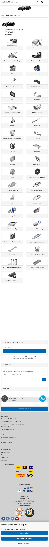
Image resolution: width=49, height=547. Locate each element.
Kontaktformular (5, 452)
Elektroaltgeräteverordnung (8, 432)
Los (44, 379)
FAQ (2, 455)
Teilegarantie (4, 457)
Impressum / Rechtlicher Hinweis (10, 419)
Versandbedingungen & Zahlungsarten (11, 421)
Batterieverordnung (6, 426)
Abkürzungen (4, 460)
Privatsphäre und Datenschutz (9, 437)
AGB (2, 434)
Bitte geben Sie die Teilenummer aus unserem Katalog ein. (18, 371)
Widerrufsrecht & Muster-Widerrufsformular (12, 424)
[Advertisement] (24, 297)
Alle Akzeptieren (24, 533)
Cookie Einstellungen (6, 442)
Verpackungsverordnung (7, 429)
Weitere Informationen (24, 543)
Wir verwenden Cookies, (13, 529)
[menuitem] (24, 419)
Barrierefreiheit (5, 440)
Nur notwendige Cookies (24, 538)
